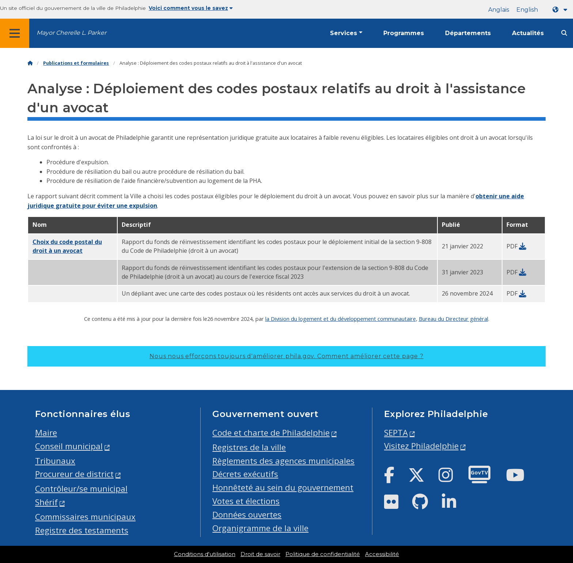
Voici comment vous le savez (191, 8)
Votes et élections (246, 501)
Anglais (498, 9)
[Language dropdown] (561, 10)
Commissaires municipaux (85, 516)
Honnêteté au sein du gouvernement (282, 487)
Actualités (528, 33)
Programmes (403, 33)
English (527, 9)
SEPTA (396, 432)
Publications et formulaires (76, 63)
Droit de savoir (260, 554)
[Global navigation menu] (14, 33)
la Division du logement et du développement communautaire (340, 318)
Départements (468, 33)
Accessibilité (382, 554)
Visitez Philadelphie (421, 445)
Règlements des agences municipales (283, 460)
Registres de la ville (249, 447)
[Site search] (564, 33)
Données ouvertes (246, 514)
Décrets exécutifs (245, 474)
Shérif (46, 502)
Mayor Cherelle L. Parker (71, 32)
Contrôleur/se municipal (81, 488)
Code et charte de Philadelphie (271, 432)
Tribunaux (55, 460)
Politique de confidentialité (322, 554)
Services (343, 33)
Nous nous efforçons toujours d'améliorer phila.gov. (286, 356)
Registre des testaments (81, 530)
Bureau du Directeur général (453, 318)
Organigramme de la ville (260, 528)
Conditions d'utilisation (204, 554)
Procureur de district (74, 474)
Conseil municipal (69, 446)
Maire (46, 432)
